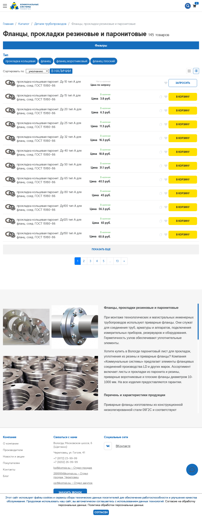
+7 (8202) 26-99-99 (65, 462)
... (110, 261)
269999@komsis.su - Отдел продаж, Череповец (70, 475)
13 (117, 261)
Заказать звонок (70, 492)
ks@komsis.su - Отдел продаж (72, 467)
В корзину (183, 96)
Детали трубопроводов (50, 24)
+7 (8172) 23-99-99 (65, 458)
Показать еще (101, 249)
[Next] (124, 261)
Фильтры (101, 45)
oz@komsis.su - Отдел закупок (73, 482)
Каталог (23, 24)
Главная (8, 24)
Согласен (101, 512)
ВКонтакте (117, 446)
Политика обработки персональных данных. (116, 505)
